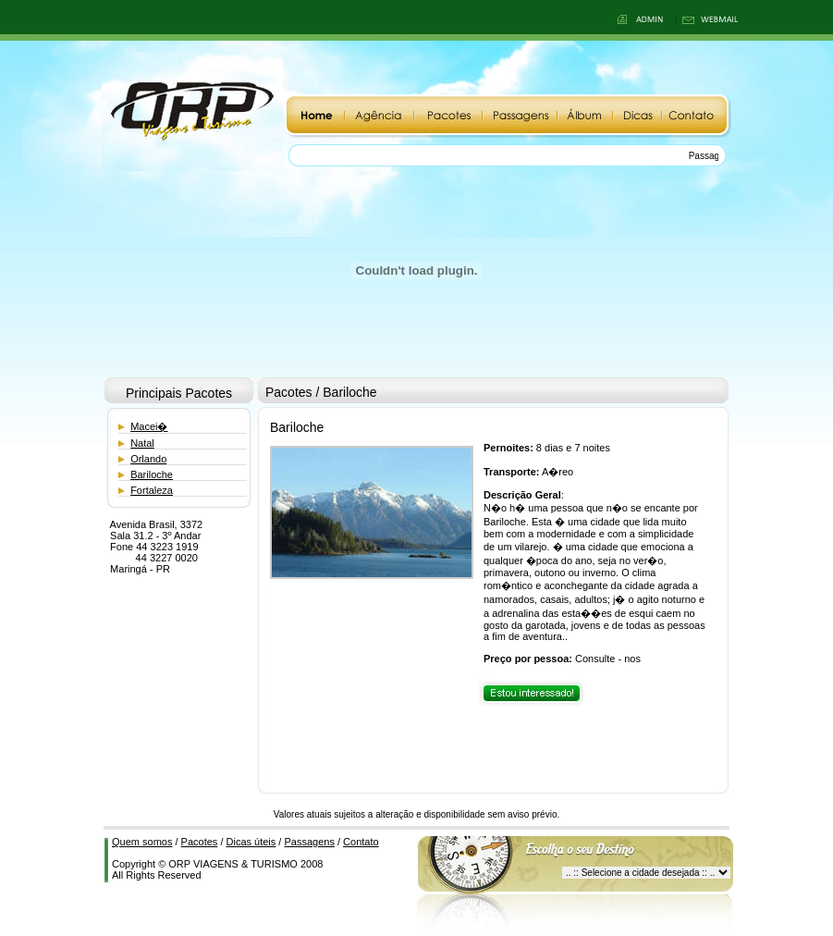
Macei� (148, 426)
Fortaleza (151, 490)
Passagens (309, 841)
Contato (361, 841)
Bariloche (151, 474)
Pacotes (199, 841)
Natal (142, 443)
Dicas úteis (251, 841)
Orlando (148, 458)
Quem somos (142, 841)
